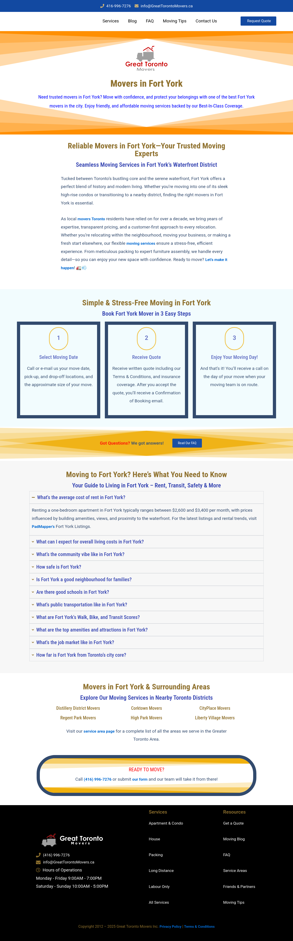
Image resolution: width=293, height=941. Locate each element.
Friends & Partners (241, 886)
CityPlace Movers (215, 709)
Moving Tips (172, 22)
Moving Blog (235, 839)
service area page (107, 732)
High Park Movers (146, 718)
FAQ (147, 22)
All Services (160, 902)
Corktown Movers (146, 709)
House (155, 839)
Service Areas (236, 870)
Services (108, 22)
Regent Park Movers (78, 718)
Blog (130, 22)
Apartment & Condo (168, 823)
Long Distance (163, 870)
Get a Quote (234, 823)
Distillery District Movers (78, 709)
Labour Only (160, 886)
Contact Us (203, 22)
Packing (156, 855)
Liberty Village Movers (215, 718)
